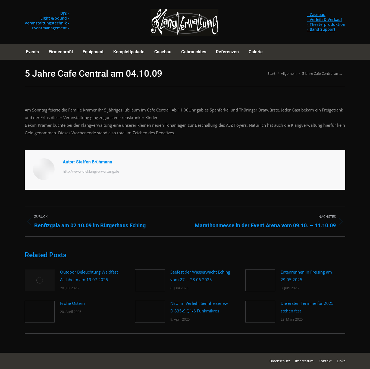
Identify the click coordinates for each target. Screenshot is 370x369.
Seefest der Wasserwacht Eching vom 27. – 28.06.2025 (200, 275)
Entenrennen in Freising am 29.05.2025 (306, 275)
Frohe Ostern (72, 303)
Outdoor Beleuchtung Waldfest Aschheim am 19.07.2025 (89, 275)
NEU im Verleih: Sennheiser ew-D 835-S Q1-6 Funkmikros (199, 307)
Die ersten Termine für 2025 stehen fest (307, 307)
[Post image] (40, 280)
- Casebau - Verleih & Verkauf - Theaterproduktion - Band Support (326, 22)
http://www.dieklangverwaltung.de (91, 171)
